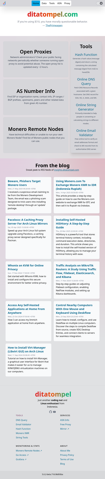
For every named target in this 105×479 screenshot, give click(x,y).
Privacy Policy (67, 454)
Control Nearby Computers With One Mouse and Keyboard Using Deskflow (74, 309)
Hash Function (23, 428)
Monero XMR (22, 433)
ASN (59, 3)
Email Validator (23, 424)
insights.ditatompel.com (66, 169)
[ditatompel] (4, 3)
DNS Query (21, 420)
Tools (52, 3)
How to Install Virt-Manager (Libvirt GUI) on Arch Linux (27, 349)
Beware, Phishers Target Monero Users (24, 183)
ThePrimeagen (54, 25)
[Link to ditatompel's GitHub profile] (50, 412)
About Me (65, 450)
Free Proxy (65, 424)
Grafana (20, 459)
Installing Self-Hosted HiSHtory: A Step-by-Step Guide (72, 223)
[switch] (99, 3)
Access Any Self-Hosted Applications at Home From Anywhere (26, 309)
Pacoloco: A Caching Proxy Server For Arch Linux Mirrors (28, 221)
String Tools (22, 437)
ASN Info (64, 420)
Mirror (63, 428)
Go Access (21, 454)
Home (36, 3)
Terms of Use (67, 459)
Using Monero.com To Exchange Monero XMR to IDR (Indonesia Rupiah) (76, 185)
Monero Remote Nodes (28, 450)
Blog (62, 463)
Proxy (67, 3)
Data (44, 3)
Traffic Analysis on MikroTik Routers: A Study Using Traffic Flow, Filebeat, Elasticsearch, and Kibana (76, 271)
